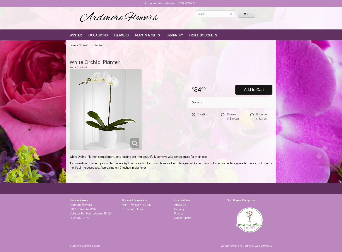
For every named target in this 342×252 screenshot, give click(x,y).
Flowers (121, 35)
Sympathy (174, 35)
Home (73, 45)
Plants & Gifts (147, 35)
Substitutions (183, 218)
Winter (76, 35)
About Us (180, 204)
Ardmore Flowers (118, 18)
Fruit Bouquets (203, 35)
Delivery (179, 209)
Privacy (178, 213)
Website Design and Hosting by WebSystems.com (246, 245)
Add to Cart (254, 89)
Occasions (98, 35)
